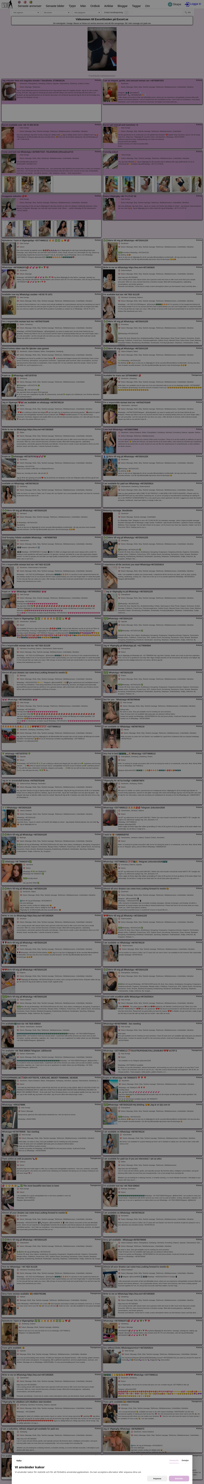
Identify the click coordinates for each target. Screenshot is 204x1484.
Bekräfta (179, 1478)
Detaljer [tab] (185, 1460)
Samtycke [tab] (173, 1460)
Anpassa (157, 1478)
